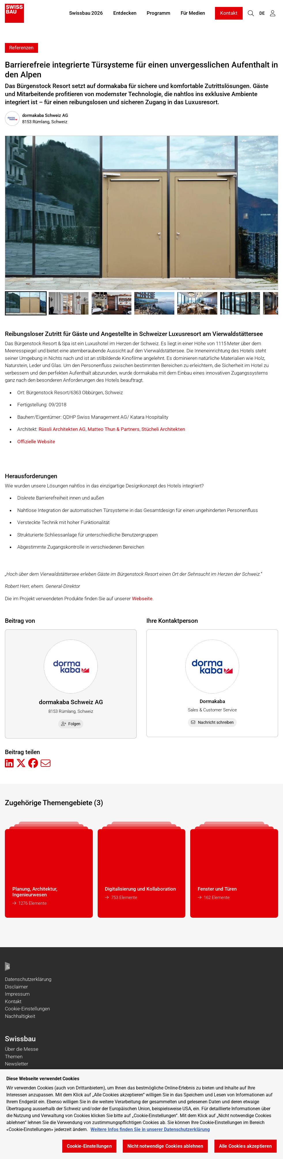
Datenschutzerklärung (28, 979)
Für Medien (193, 14)
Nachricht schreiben (212, 722)
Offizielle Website (36, 441)
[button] (26, 303)
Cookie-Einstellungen (27, 1009)
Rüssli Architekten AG (62, 429)
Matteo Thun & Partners (113, 429)
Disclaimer (16, 987)
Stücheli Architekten (163, 429)
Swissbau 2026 (86, 14)
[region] (141, 1114)
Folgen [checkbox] (71, 723)
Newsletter (16, 1064)
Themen (13, 1056)
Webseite (142, 598)
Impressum (17, 994)
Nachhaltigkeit (20, 1016)
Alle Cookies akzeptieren (245, 1146)
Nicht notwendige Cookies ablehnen (165, 1146)
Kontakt (228, 14)
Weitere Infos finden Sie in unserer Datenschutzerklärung (150, 1129)
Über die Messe (21, 1049)
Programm (158, 14)
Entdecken (124, 14)
